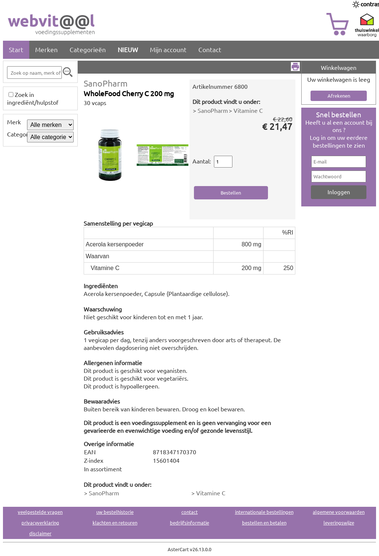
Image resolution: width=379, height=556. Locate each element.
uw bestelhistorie (115, 512)
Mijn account (168, 49)
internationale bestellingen (264, 512)
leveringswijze (338, 522)
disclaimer (40, 533)
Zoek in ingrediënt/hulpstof (32, 98)
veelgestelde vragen (40, 512)
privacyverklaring (40, 522)
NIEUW (128, 49)
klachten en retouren (115, 522)
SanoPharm (106, 83)
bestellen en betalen (264, 522)
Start (16, 49)
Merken (46, 49)
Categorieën (88, 49)
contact (189, 512)
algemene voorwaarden (339, 512)
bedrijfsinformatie (189, 522)
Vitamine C (248, 110)
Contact (209, 49)
